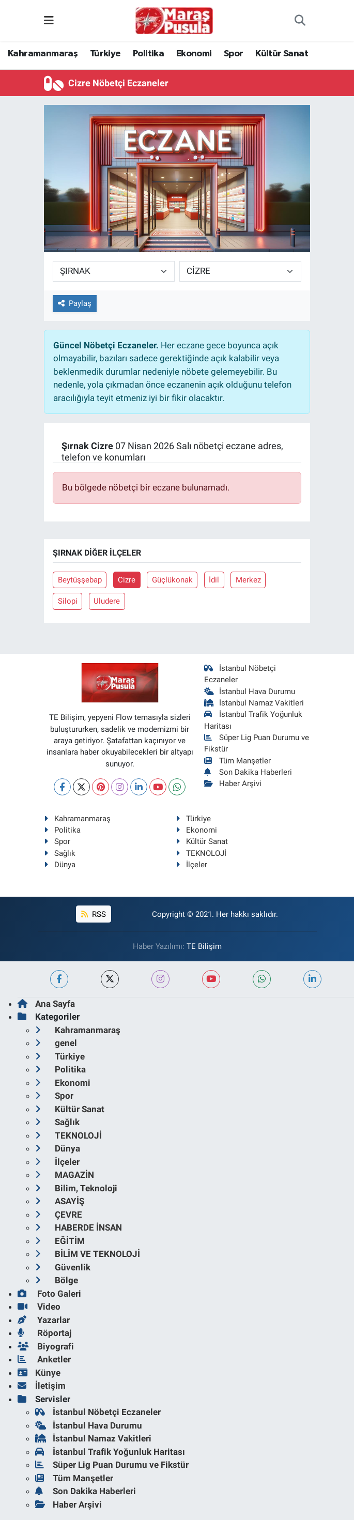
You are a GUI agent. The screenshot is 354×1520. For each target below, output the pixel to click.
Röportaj (44, 1333)
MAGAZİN (64, 1175)
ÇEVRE (58, 1214)
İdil (214, 580)
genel (56, 1043)
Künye (39, 1373)
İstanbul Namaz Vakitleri (254, 703)
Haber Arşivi (232, 783)
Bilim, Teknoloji (76, 1188)
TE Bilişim (204, 946)
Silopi (68, 601)
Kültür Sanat (281, 53)
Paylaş (75, 303)
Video (39, 1306)
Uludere (107, 601)
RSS (93, 914)
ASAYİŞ (59, 1201)
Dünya (59, 864)
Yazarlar (44, 1320)
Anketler (44, 1359)
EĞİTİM (60, 1241)
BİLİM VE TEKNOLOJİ (87, 1254)
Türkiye (105, 53)
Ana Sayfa (46, 1004)
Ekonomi (194, 53)
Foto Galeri (49, 1293)
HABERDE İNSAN (78, 1227)
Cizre (126, 580)
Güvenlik (62, 1267)
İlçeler (191, 864)
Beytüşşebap (80, 580)
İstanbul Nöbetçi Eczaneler (98, 1412)
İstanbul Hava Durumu (249, 691)
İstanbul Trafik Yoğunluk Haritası (110, 1452)
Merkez (248, 580)
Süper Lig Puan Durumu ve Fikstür (112, 1465)
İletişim (42, 1385)
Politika (148, 53)
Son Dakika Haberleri (248, 772)
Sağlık (59, 853)
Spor (233, 53)
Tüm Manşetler (237, 760)
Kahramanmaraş (43, 53)
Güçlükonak (172, 580)
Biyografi (46, 1346)
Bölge (56, 1280)
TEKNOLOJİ (201, 853)
